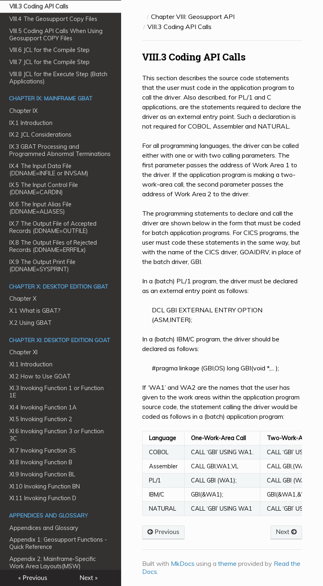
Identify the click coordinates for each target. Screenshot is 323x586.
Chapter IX (23, 110)
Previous (163, 532)
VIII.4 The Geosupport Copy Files (53, 19)
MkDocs (183, 563)
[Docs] (143, 16)
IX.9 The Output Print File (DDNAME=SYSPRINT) (42, 265)
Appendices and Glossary (43, 528)
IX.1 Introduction (30, 123)
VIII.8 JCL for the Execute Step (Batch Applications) (58, 78)
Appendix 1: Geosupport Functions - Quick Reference (58, 543)
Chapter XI (23, 352)
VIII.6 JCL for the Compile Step (49, 50)
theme (227, 563)
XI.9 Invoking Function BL (42, 474)
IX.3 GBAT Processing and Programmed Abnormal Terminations (60, 150)
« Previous (32, 578)
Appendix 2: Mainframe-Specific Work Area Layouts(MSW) (52, 562)
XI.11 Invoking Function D (42, 498)
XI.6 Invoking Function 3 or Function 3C (56, 435)
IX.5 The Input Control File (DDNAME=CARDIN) (43, 188)
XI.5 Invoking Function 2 (40, 419)
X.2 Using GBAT (30, 322)
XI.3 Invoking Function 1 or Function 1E (56, 391)
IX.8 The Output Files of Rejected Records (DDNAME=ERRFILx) (53, 246)
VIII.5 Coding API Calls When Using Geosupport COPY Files (56, 34)
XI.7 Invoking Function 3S (42, 450)
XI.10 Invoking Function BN (44, 486)
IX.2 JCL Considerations (40, 134)
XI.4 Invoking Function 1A (43, 407)
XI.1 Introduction (30, 364)
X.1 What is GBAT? (35, 310)
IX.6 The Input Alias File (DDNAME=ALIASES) (40, 208)
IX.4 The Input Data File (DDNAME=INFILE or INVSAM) (48, 169)
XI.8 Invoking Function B (40, 462)
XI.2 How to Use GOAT (40, 376)
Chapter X (22, 298)
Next (286, 532)
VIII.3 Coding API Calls (38, 6)
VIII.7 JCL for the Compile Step (49, 62)
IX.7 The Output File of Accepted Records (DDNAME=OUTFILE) (52, 227)
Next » (89, 578)
